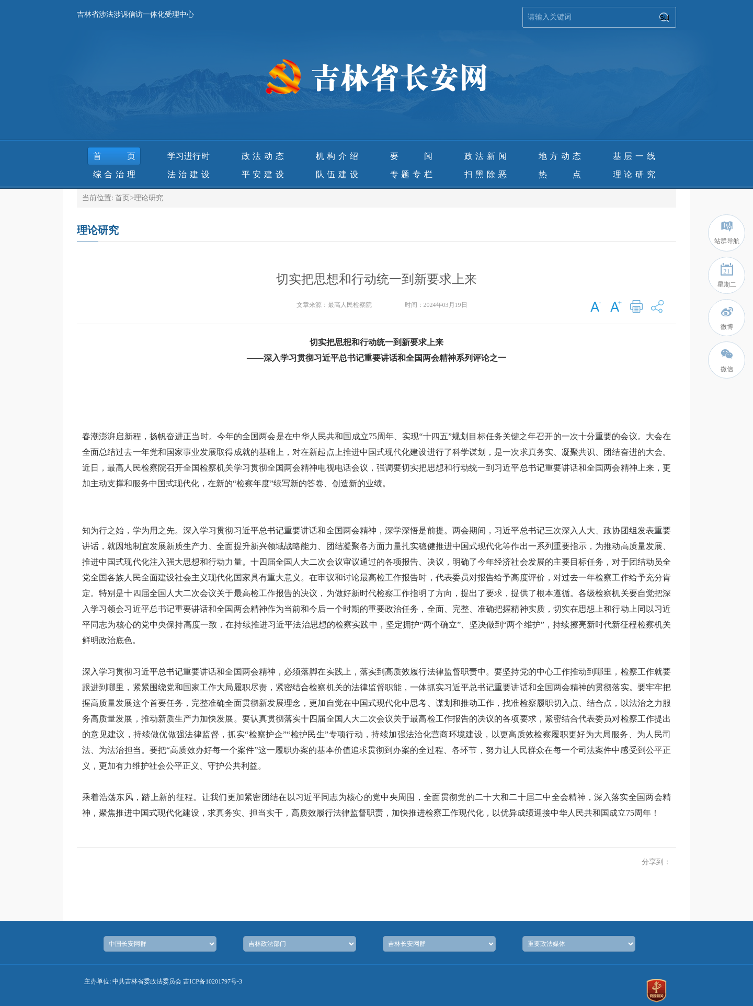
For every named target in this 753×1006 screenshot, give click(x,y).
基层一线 (634, 156)
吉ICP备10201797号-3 (212, 981)
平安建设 (263, 174)
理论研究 (634, 174)
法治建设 (188, 174)
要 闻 (411, 156)
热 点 (560, 174)
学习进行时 (188, 156)
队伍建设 (337, 174)
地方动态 (560, 156)
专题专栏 (411, 174)
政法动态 (263, 156)
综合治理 (114, 174)
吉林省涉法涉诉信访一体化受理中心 (135, 14)
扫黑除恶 (485, 174)
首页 (114, 156)
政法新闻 (485, 156)
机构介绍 (337, 156)
